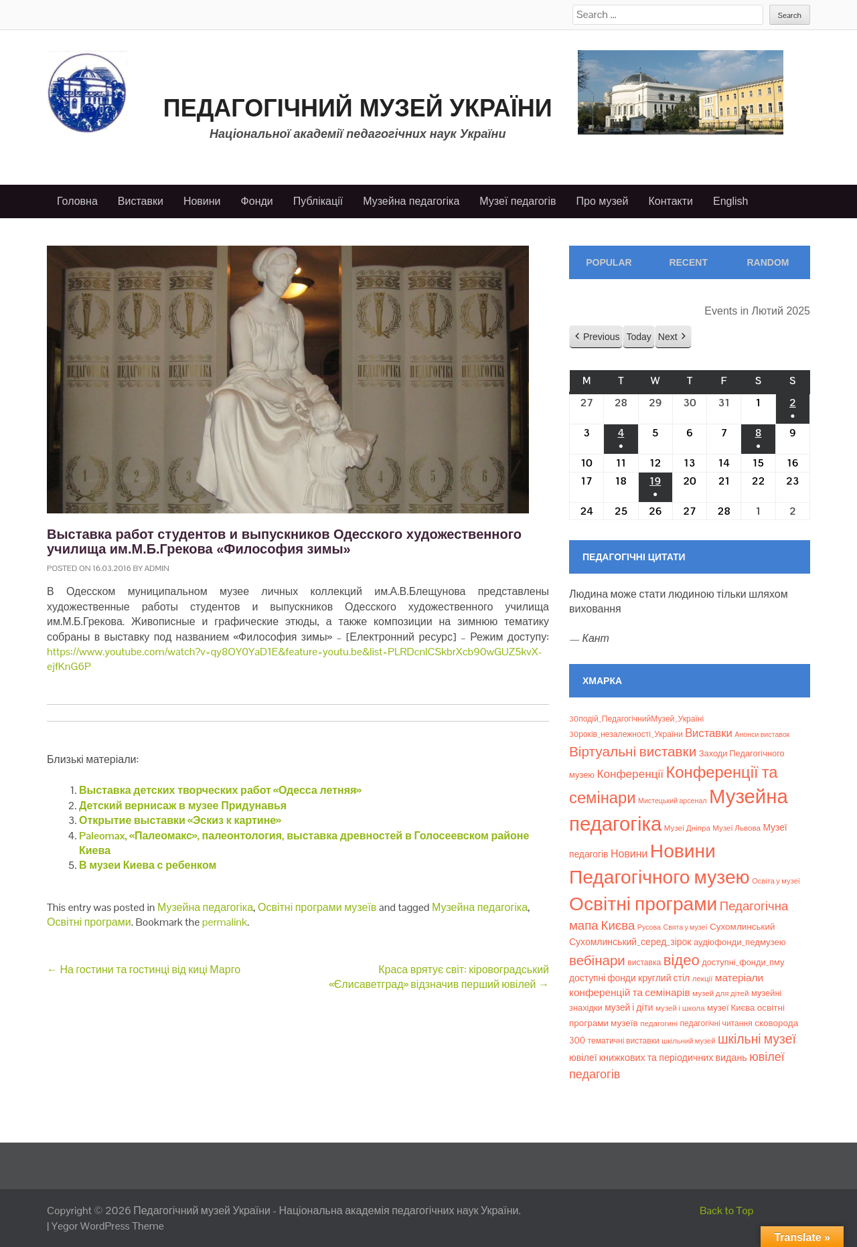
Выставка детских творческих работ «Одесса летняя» (220, 790)
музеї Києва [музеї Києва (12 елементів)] (731, 1007)
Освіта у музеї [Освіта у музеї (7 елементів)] (776, 881)
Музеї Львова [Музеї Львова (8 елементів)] (736, 828)
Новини (202, 201)
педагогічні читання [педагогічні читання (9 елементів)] (716, 1023)
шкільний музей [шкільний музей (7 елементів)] (688, 1041)
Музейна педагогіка (411, 201)
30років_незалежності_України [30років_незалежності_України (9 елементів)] (626, 734)
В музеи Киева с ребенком (147, 865)
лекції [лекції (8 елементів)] (702, 978)
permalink (224, 922)
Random (768, 262)
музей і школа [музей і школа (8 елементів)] (680, 1008)
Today (638, 336)
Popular (608, 262)
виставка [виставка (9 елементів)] (644, 962)
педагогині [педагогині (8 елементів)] (659, 1023)
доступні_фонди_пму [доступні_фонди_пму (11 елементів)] (743, 962)
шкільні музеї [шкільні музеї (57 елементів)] (757, 1039)
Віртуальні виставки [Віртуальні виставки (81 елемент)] (632, 751)
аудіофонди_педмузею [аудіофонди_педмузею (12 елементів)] (740, 942)
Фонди (257, 201)
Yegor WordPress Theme (108, 1226)
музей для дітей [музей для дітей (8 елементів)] (720, 993)
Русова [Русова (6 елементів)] (649, 927)
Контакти (670, 201)
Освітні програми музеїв (317, 907)
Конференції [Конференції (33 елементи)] (630, 773)
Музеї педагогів (517, 201)
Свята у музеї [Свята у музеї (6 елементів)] (685, 927)
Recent (688, 262)
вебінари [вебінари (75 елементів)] (597, 960)
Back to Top (727, 1210)
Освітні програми (89, 922)
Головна (77, 201)
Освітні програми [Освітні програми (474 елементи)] (643, 904)
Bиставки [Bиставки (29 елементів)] (708, 733)
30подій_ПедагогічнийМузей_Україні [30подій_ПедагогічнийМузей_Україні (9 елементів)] (636, 719)
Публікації (318, 201)
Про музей (602, 201)
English (730, 201)
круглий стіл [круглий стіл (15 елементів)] (664, 978)
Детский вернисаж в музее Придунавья (183, 806)
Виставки (140, 201)
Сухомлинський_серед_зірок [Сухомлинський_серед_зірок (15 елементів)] (630, 942)
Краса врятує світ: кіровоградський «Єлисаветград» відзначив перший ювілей (439, 977)
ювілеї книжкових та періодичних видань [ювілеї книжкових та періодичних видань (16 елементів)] (658, 1058)
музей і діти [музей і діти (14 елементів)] (629, 1007)
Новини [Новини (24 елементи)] (629, 854)
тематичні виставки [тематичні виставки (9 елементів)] (623, 1040)
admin (157, 568)
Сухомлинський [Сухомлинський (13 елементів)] (742, 926)
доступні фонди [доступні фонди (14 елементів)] (602, 978)
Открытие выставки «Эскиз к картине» (180, 820)
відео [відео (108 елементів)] (682, 959)
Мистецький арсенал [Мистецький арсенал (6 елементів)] (672, 800)
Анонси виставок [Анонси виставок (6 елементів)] (761, 734)
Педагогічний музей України (357, 108)
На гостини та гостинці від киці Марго (143, 970)
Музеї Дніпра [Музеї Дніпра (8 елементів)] (687, 828)
